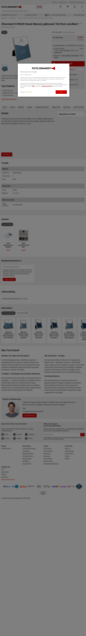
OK (61, 92)
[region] (43, 80)
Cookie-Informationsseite (46, 86)
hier (33, 86)
